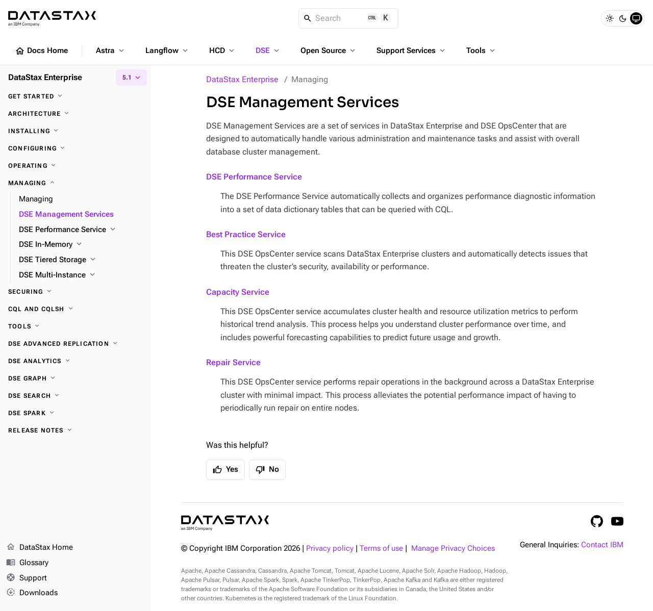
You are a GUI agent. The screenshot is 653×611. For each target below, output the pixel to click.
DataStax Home (39, 547)
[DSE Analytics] (75, 361)
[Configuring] (75, 148)
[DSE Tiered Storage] (81, 260)
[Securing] (75, 291)
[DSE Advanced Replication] (75, 343)
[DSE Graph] (75, 378)
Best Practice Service (246, 234)
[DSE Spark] (75, 413)
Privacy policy (330, 548)
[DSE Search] (75, 395)
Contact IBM (602, 545)
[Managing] (75, 183)
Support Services (411, 50)
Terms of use (381, 548)
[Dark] (623, 18)
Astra (111, 50)
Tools (481, 50)
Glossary (27, 563)
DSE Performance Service (254, 177)
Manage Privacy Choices (453, 548)
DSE (268, 50)
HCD (222, 50)
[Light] (610, 18)
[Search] (348, 18)
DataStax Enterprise (242, 79)
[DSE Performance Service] (81, 230)
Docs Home (41, 51)
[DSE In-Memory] (81, 244)
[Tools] (75, 326)
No (267, 469)
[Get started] (75, 96)
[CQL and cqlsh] (75, 309)
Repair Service (233, 362)
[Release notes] (75, 430)
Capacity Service (237, 292)
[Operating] (75, 165)
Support (26, 578)
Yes (225, 469)
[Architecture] (75, 113)
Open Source (328, 50)
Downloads (32, 593)
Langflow (167, 50)
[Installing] (75, 131)
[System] (636, 18)
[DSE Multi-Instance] (81, 275)
